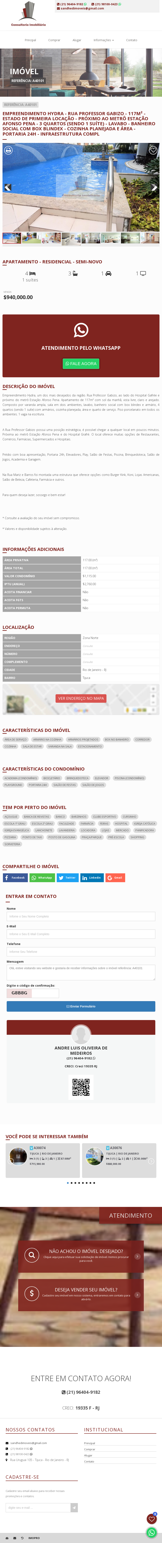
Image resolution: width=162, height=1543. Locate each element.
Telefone (14, 944)
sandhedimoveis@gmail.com (28, 1443)
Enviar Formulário (81, 1006)
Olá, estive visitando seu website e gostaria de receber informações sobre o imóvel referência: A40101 (81, 972)
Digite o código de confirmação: (31, 985)
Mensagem (15, 962)
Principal (30, 40)
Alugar (77, 40)
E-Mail (11, 926)
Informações (104, 40)
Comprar (54, 40)
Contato (131, 40)
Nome (11, 909)
